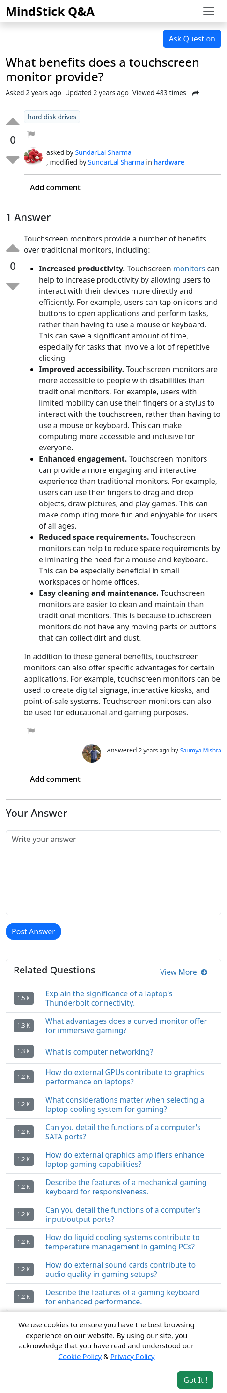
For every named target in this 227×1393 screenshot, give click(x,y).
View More (183, 972)
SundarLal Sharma (103, 152)
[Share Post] (195, 93)
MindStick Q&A (50, 11)
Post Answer (33, 931)
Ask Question (192, 39)
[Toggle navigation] (208, 11)
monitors (189, 268)
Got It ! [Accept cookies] (195, 1380)
